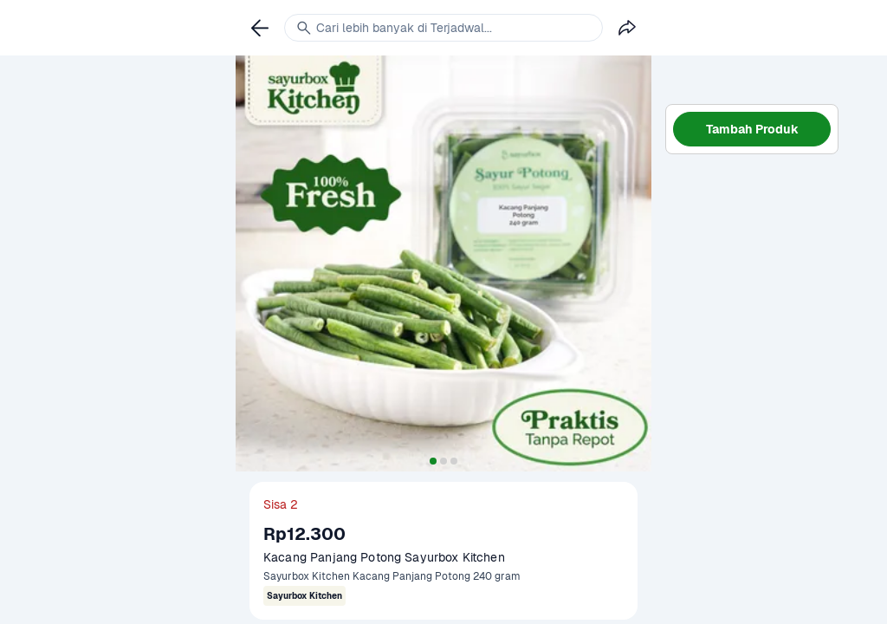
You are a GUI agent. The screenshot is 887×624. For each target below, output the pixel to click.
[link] (259, 27)
